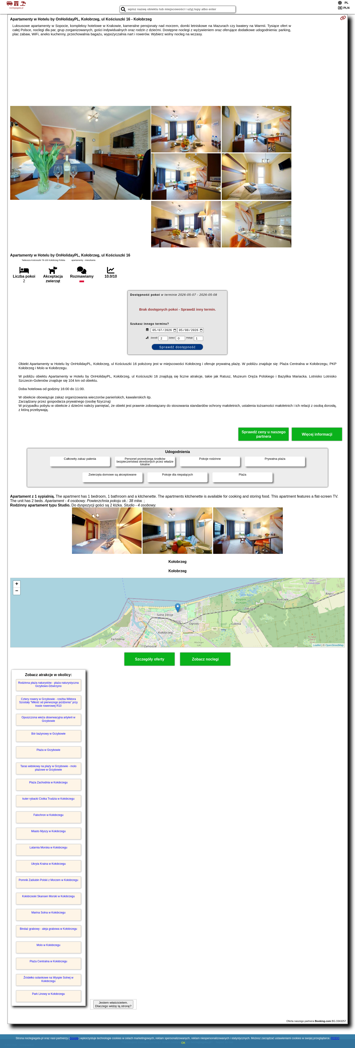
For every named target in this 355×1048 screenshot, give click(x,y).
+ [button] (16, 584)
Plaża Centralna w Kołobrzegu (48, 961)
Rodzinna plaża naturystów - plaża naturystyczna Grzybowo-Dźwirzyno (48, 684)
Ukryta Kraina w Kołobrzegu (48, 863)
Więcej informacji (317, 434)
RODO (335, 1038)
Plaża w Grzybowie (48, 750)
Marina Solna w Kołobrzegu (48, 912)
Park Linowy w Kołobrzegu (48, 993)
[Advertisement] (177, 71)
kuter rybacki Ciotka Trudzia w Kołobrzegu (49, 798)
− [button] (16, 591)
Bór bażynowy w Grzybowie (48, 733)
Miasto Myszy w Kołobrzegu (48, 831)
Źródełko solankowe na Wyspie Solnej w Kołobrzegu (48, 979)
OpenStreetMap (335, 645)
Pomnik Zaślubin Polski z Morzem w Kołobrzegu (48, 880)
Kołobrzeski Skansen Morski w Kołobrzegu (48, 896)
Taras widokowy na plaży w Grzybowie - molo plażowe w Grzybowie (48, 768)
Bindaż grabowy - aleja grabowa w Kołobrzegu (48, 928)
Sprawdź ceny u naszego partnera (264, 434)
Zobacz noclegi (205, 659)
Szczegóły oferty (149, 659)
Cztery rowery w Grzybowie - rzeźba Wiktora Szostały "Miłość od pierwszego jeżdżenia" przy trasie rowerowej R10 (48, 702)
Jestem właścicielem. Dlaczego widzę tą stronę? (113, 1004)
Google (74, 1038)
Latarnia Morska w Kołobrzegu (48, 847)
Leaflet (317, 645)
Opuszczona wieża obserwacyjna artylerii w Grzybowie (48, 719)
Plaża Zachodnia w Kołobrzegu (48, 782)
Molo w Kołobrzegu (48, 945)
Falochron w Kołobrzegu (48, 815)
